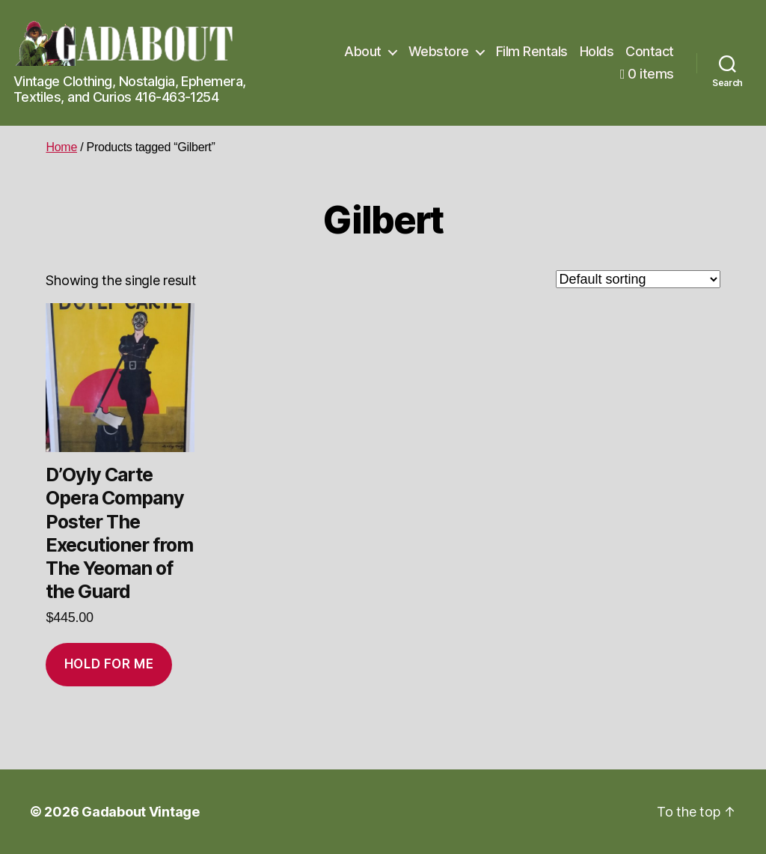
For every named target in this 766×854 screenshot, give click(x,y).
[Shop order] (638, 279)
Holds (597, 51)
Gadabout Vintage (141, 812)
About (363, 51)
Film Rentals (532, 51)
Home (61, 147)
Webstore (438, 51)
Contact (649, 51)
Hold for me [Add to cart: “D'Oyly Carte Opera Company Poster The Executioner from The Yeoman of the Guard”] (108, 663)
